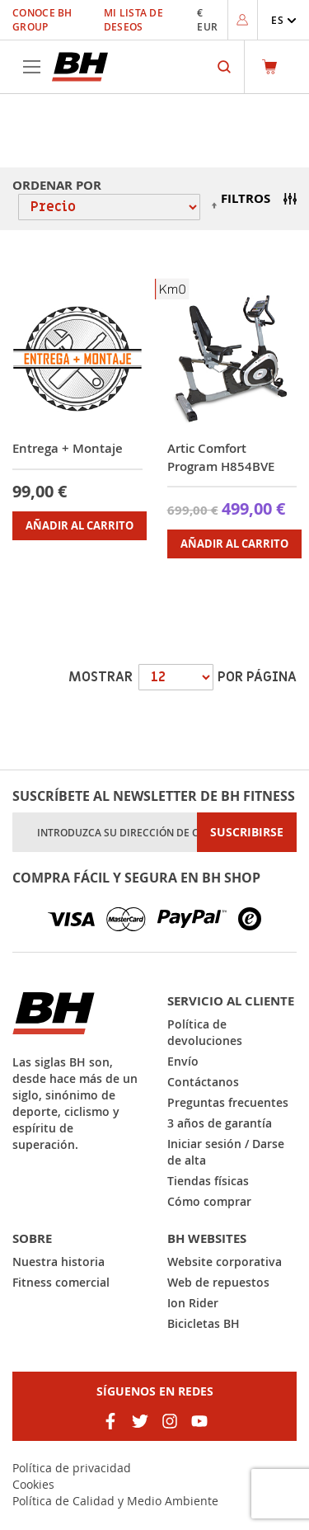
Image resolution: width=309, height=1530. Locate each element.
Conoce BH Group (42, 20)
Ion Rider (192, 1303)
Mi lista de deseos (133, 20)
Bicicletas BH (203, 1323)
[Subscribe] (247, 832)
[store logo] (80, 66)
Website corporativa (224, 1261)
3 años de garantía (219, 1123)
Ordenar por (56, 185)
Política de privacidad (71, 1468)
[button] (284, 20)
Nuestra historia (58, 1261)
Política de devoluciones (204, 1032)
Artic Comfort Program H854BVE (220, 457)
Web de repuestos (218, 1282)
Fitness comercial (61, 1282)
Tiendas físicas (208, 1181)
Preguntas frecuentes (227, 1102)
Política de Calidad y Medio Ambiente (115, 1501)
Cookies (33, 1484)
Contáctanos (203, 1082)
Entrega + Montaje (67, 448)
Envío (183, 1061)
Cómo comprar (209, 1201)
